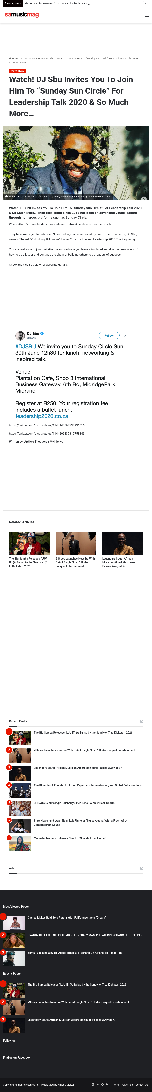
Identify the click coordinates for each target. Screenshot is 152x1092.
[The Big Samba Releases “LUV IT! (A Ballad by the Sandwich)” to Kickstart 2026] (29, 543)
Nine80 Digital (66, 1084)
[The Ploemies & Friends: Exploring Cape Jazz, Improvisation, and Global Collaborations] (20, 790)
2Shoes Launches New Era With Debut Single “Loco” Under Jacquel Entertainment (75, 562)
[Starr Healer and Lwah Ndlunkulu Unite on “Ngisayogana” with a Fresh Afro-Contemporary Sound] (20, 826)
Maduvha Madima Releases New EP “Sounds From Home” (70, 838)
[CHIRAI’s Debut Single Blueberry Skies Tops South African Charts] (20, 808)
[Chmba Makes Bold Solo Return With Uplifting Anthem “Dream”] (14, 923)
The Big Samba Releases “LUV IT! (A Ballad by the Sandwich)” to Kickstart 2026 (28, 562)
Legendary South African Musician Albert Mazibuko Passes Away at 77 (118, 562)
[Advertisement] (76, 36)
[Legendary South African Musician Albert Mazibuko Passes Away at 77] (122, 543)
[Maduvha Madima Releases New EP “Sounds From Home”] (20, 843)
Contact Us (141, 1084)
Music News (28, 58)
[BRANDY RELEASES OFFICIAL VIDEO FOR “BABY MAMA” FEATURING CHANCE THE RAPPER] (14, 940)
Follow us (9, 1040)
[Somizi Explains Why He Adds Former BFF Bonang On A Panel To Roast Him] (14, 958)
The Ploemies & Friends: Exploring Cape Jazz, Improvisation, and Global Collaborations (88, 785)
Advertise (127, 1084)
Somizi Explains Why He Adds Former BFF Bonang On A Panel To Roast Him (75, 952)
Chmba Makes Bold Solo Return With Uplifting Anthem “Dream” (67, 917)
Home (14, 58)
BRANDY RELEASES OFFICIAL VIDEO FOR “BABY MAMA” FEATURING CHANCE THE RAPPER (85, 935)
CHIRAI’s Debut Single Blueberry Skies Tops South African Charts (74, 803)
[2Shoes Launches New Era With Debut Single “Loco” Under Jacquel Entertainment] (76, 543)
